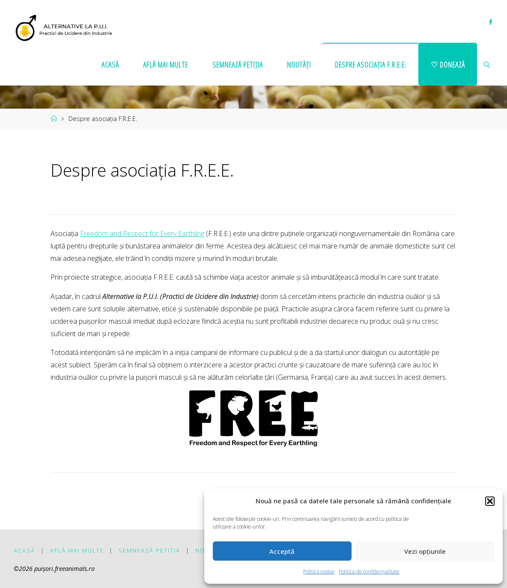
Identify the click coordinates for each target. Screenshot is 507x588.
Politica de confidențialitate (369, 571)
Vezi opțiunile (425, 551)
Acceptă (282, 551)
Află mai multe (77, 550)
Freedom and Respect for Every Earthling (142, 233)
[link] (487, 64)
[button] (490, 501)
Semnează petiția (149, 550)
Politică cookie (318, 571)
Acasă (24, 550)
